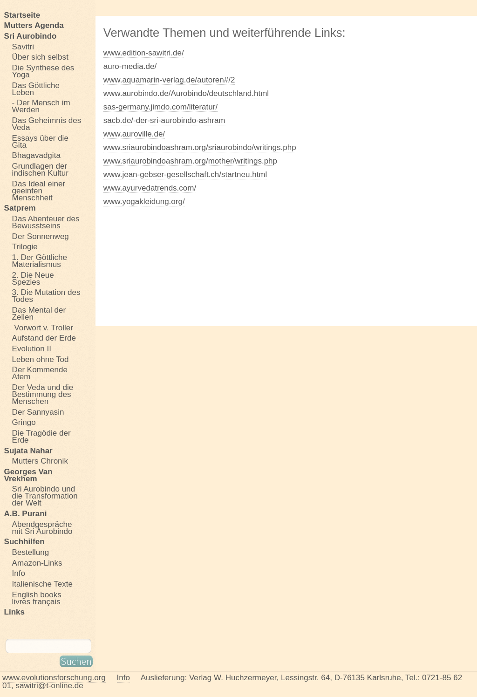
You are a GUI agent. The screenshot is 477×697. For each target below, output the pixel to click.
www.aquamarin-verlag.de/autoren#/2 (169, 79)
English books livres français (36, 598)
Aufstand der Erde (44, 338)
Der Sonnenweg (40, 236)
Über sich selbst (40, 57)
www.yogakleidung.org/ (144, 201)
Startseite (22, 15)
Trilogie (25, 247)
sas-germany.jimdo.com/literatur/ (160, 106)
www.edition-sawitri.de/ (143, 52)
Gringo (24, 422)
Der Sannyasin (38, 412)
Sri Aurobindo (30, 36)
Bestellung (30, 552)
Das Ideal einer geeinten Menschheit (39, 190)
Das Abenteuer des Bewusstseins (46, 222)
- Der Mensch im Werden (41, 106)
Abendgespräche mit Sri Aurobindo (42, 527)
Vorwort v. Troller (42, 327)
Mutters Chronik (40, 461)
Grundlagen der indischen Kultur (40, 169)
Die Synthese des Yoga (43, 71)
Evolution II (31, 348)
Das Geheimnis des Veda (47, 123)
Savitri (23, 46)
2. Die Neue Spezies (33, 278)
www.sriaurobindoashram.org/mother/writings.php (190, 161)
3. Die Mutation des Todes (46, 296)
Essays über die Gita (40, 141)
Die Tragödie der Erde (41, 436)
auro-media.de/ (130, 66)
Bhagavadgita (36, 155)
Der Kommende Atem (40, 373)
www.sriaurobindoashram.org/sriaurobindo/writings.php (199, 147)
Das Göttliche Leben (36, 88)
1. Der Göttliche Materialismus (39, 260)
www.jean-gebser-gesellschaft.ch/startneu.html (185, 174)
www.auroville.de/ (134, 134)
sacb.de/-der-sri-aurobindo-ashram (164, 120)
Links (14, 612)
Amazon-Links (37, 563)
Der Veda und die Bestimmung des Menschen (43, 394)
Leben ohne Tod (40, 359)
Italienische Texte (42, 584)
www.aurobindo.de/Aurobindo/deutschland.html (186, 93)
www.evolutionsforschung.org (54, 677)
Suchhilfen (24, 542)
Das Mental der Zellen (39, 313)
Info (18, 573)
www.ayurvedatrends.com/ (149, 188)
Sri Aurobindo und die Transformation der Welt (45, 496)
